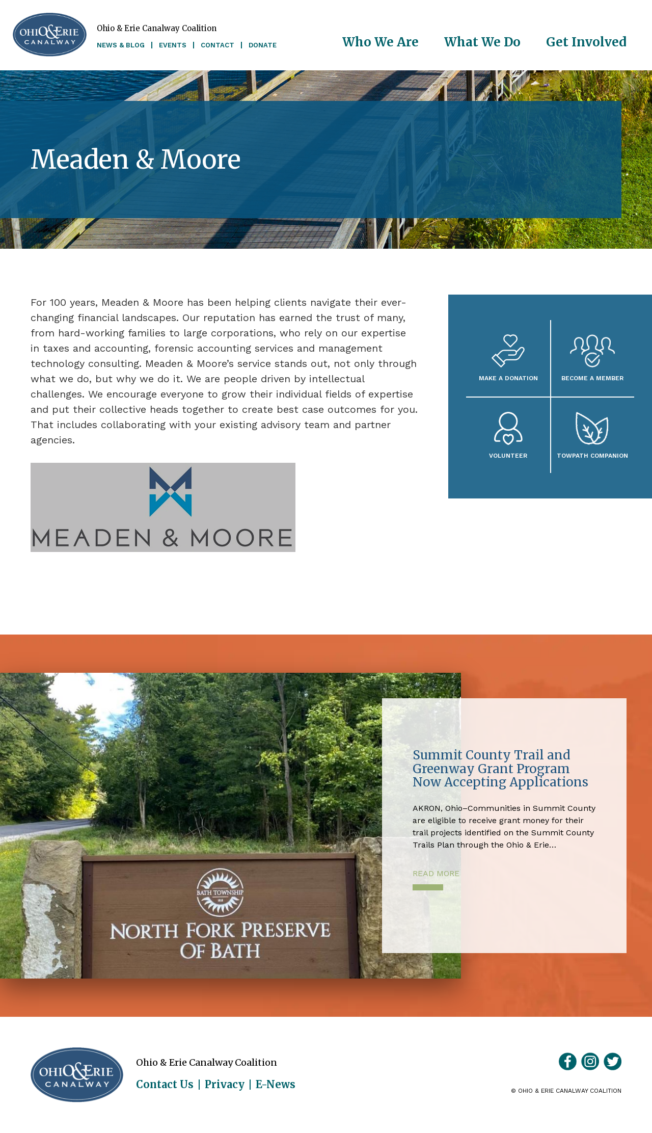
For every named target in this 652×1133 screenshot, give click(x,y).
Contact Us (165, 1084)
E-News (275, 1084)
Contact (217, 45)
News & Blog (121, 45)
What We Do (482, 42)
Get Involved (586, 42)
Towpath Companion (592, 455)
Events (172, 45)
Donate (263, 45)
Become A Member (592, 378)
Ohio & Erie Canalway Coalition (77, 1074)
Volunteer (508, 455)
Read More (436, 873)
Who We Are (380, 42)
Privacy (224, 1084)
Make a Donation (508, 378)
